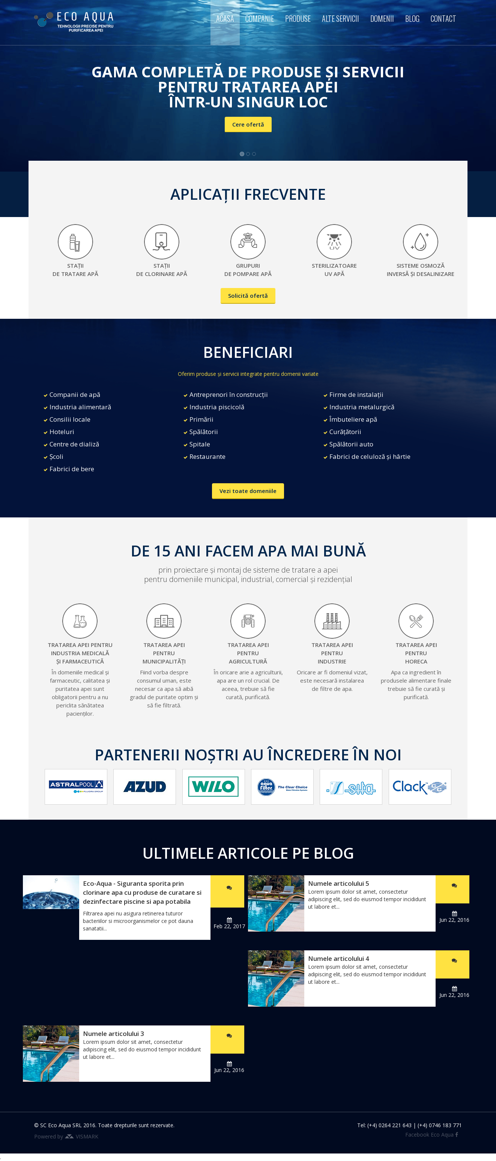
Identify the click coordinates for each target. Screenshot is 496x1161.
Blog (412, 18)
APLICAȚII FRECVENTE (248, 194)
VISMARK (87, 1136)
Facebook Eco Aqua (431, 1134)
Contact (443, 18)
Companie (259, 18)
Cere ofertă (248, 124)
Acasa (225, 18)
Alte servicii (340, 18)
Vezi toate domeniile (248, 491)
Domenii (382, 18)
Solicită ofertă (248, 295)
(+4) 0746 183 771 (440, 1125)
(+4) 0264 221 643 (389, 1125)
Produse (298, 18)
